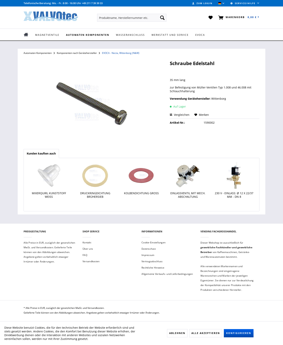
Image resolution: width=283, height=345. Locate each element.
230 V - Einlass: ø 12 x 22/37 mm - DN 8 (234, 195)
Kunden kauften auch (41, 153)
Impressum (148, 255)
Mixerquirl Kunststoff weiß (49, 195)
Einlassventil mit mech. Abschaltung (187, 195)
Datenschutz (149, 248)
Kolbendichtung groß (141, 193)
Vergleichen (179, 115)
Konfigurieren (238, 333)
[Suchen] (162, 18)
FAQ (85, 255)
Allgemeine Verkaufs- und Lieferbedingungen (167, 274)
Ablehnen (177, 333)
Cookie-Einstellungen (153, 242)
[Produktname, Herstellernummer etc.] (131, 18)
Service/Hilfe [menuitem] (243, 3)
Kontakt (87, 242)
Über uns (88, 248)
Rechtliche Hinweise (153, 267)
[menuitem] (202, 3)
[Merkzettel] (211, 18)
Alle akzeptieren (205, 333)
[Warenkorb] (238, 18)
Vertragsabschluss (152, 261)
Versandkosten (91, 261)
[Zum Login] (202, 3)
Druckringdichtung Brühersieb (95, 195)
